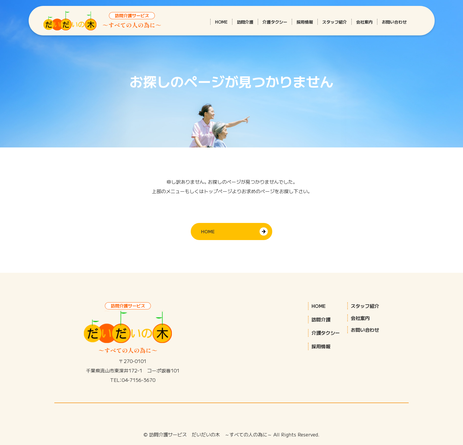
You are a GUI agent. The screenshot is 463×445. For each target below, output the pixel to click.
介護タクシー (275, 22)
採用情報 (304, 22)
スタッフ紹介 (334, 22)
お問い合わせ (394, 22)
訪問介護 (245, 22)
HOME (221, 22)
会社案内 (364, 22)
